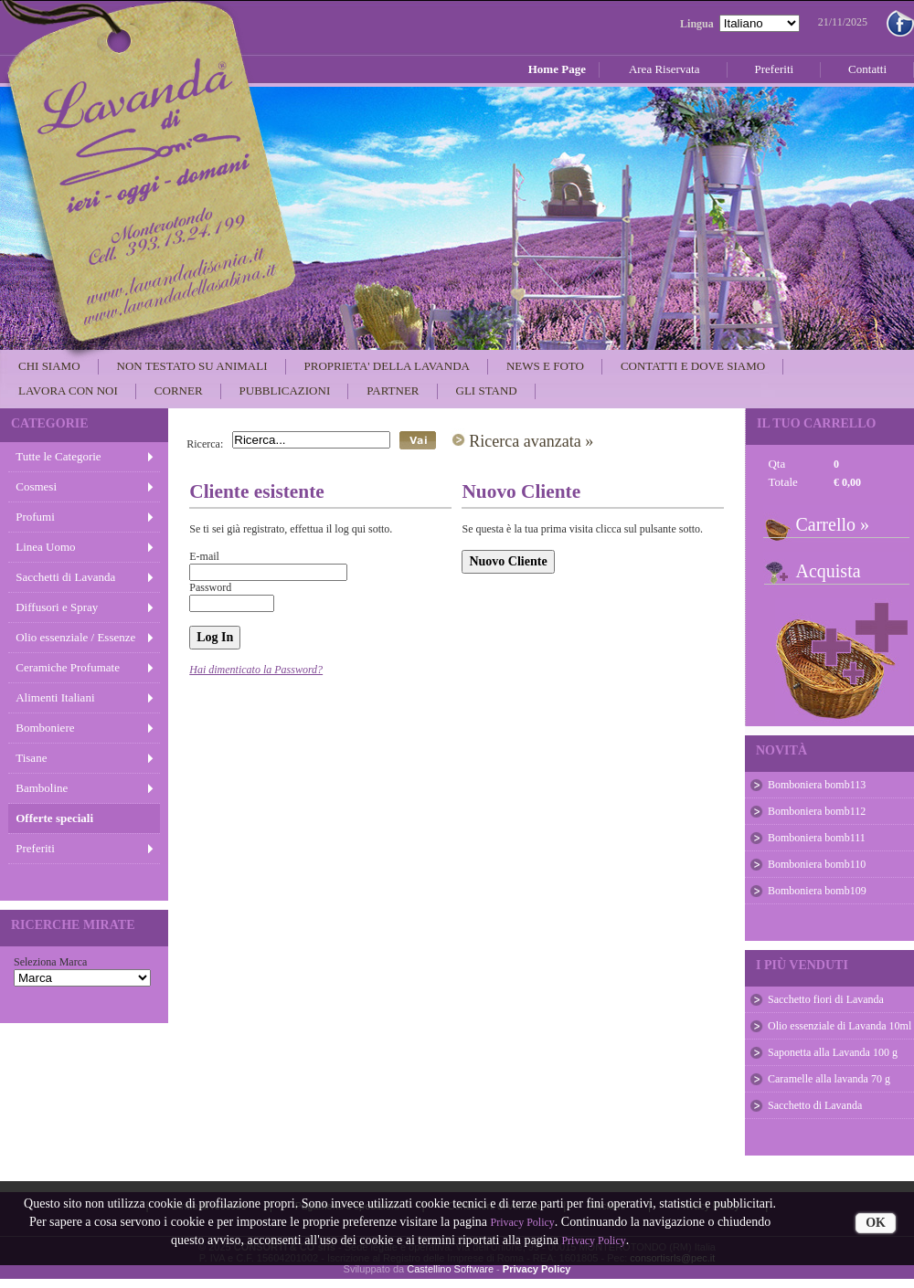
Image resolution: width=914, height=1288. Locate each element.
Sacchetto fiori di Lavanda (826, 999)
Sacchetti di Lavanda (65, 577)
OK (876, 1223)
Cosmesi (36, 486)
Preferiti (35, 848)
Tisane (31, 758)
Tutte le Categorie (58, 456)
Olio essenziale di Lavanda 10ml (839, 1025)
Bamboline (42, 788)
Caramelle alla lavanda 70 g (829, 1078)
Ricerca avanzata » (531, 441)
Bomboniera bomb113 (817, 784)
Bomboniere (45, 727)
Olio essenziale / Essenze (75, 637)
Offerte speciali (54, 818)
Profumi (35, 516)
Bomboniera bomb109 (817, 890)
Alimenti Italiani (55, 697)
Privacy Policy (523, 1222)
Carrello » (832, 524)
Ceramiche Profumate (68, 667)
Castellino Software (450, 1268)
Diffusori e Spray (57, 607)
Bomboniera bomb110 (817, 864)
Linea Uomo (45, 547)
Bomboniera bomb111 (817, 837)
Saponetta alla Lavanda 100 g (833, 1052)
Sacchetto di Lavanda (815, 1105)
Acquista (827, 571)
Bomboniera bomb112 (817, 811)
